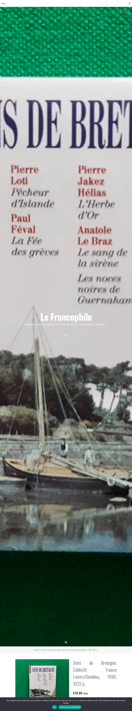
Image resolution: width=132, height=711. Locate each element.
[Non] (128, 704)
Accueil (36, 650)
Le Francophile (66, 316)
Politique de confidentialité (70, 707)
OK (54, 707)
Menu (66, 3)
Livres (44, 650)
